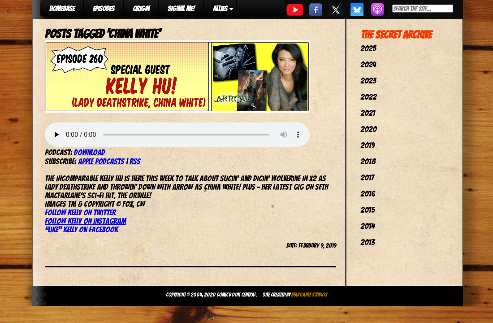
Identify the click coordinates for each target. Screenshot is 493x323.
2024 (368, 64)
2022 (368, 96)
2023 (368, 80)
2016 (367, 193)
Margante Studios (309, 294)
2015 (367, 209)
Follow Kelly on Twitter (80, 212)
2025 (368, 48)
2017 (367, 177)
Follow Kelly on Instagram (85, 221)
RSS (135, 161)
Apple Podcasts (101, 161)
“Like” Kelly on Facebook (81, 229)
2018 (368, 161)
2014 (367, 226)
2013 (367, 242)
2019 (367, 145)
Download (89, 152)
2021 (367, 113)
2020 (368, 129)
